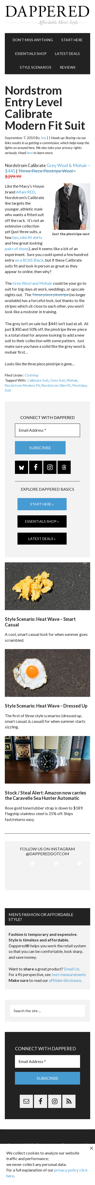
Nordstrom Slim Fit (56, 385)
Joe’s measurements (68, 974)
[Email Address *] (47, 430)
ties (15, 237)
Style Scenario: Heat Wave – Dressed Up (46, 706)
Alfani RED (25, 191)
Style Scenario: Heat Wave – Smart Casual (40, 621)
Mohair (72, 380)
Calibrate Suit (38, 380)
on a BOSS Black (29, 260)
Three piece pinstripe (50, 294)
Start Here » (42, 504)
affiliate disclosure (65, 980)
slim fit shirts (31, 237)
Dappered (47, 16)
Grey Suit (57, 380)
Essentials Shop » (42, 521)
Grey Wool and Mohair (32, 283)
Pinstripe (79, 385)
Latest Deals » (41, 538)
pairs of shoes (17, 248)
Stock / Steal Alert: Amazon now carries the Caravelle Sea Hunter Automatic (45, 795)
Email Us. (72, 968)
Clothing (31, 375)
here (30, 153)
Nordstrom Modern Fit (22, 385)
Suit (8, 390)
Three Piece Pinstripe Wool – (40, 173)
